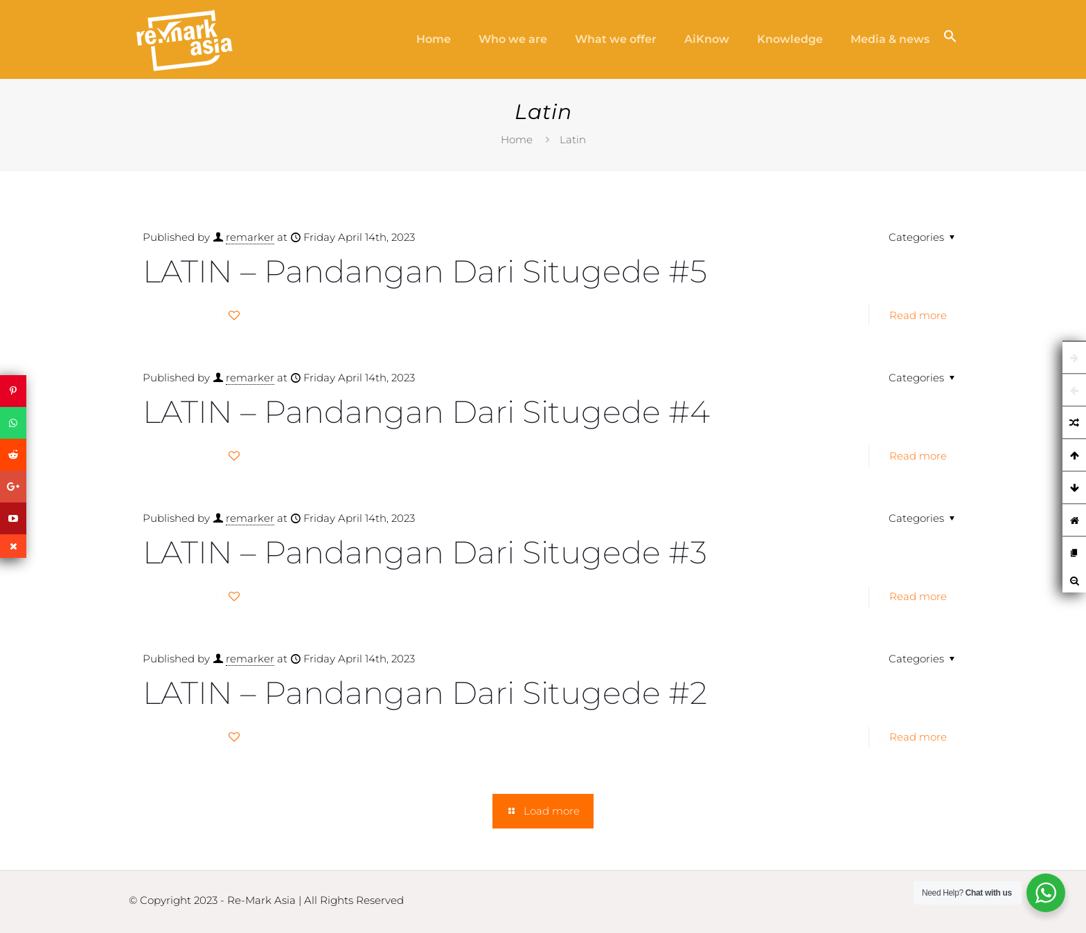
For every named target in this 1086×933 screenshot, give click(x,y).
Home (517, 139)
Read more (918, 315)
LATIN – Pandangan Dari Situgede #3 (425, 552)
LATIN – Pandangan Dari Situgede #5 (425, 271)
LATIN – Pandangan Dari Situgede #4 (426, 411)
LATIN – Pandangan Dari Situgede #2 (425, 692)
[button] (950, 39)
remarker (250, 237)
